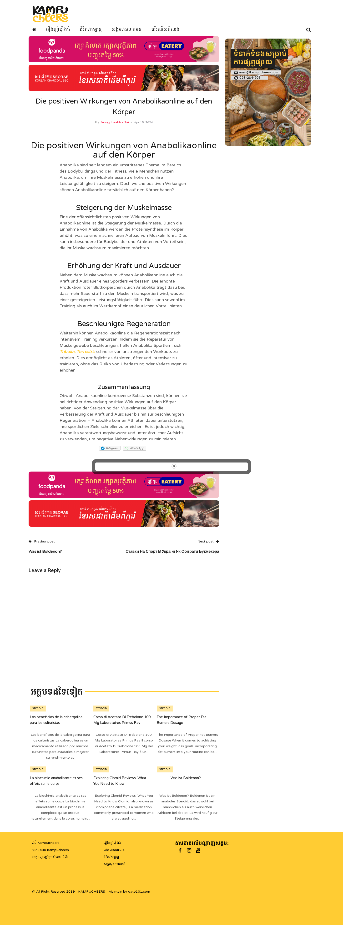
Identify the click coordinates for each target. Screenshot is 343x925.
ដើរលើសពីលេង (165, 29)
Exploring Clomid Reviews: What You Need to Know (119, 784)
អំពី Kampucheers (45, 843)
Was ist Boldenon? (186, 781)
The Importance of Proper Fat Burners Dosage (181, 723)
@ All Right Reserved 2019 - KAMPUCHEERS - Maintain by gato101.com (91, 892)
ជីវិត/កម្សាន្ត (91, 29)
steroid (37, 712)
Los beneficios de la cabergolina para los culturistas (56, 723)
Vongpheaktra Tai (115, 126)
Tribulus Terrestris (77, 355)
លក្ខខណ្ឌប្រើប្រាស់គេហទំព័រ (50, 857)
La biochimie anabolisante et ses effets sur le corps (56, 784)
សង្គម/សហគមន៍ (126, 29)
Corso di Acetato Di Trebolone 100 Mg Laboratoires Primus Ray (122, 723)
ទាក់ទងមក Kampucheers (50, 850)
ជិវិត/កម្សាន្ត (111, 857)
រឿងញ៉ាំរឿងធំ (58, 29)
